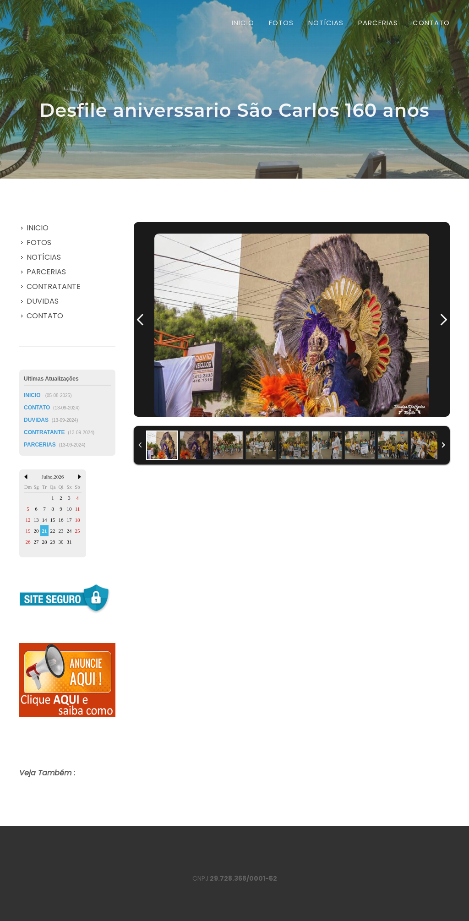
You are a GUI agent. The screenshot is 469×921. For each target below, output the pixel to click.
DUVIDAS (43, 301)
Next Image (443, 319)
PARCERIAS (46, 272)
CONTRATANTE (54, 286)
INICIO (243, 22)
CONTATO (45, 316)
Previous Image (140, 319)
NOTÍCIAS (44, 257)
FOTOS (39, 242)
